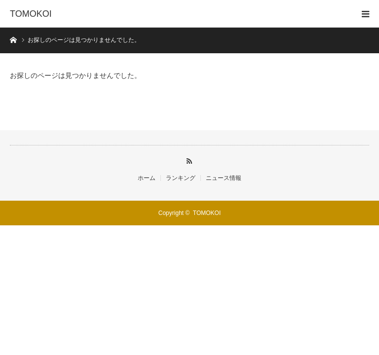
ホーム (146, 178)
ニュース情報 (223, 178)
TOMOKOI (31, 14)
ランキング (180, 178)
